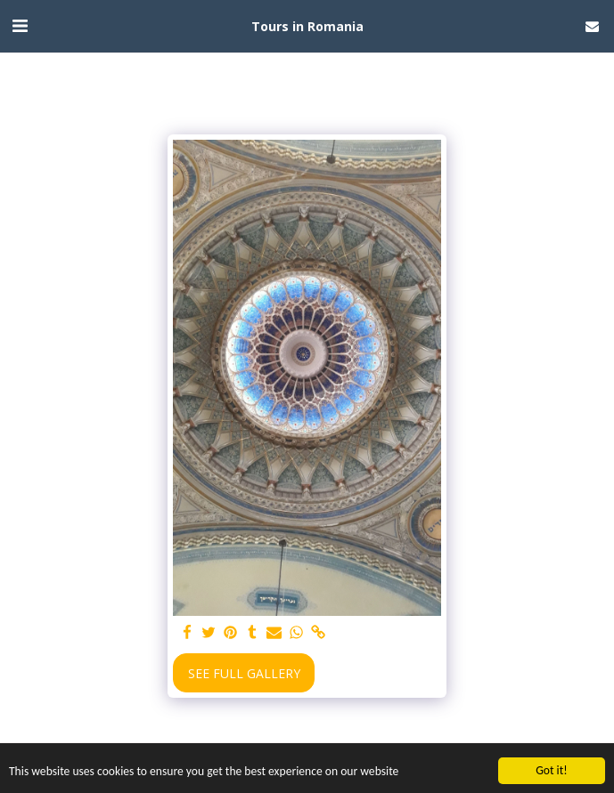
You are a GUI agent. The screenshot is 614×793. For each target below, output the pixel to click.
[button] (19, 25)
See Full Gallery (244, 673)
